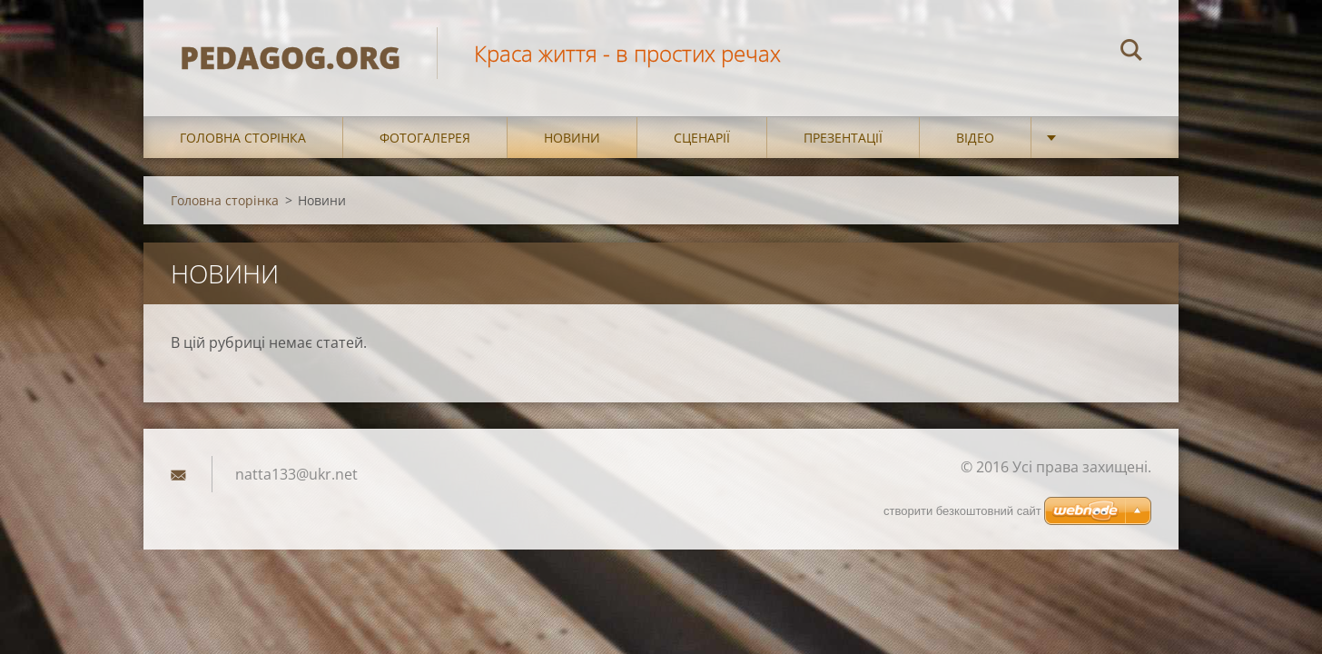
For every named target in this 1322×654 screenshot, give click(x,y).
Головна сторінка (243, 137)
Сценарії (702, 137)
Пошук (1131, 52)
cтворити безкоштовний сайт (962, 511)
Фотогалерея (425, 137)
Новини (572, 137)
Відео (975, 137)
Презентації (843, 137)
